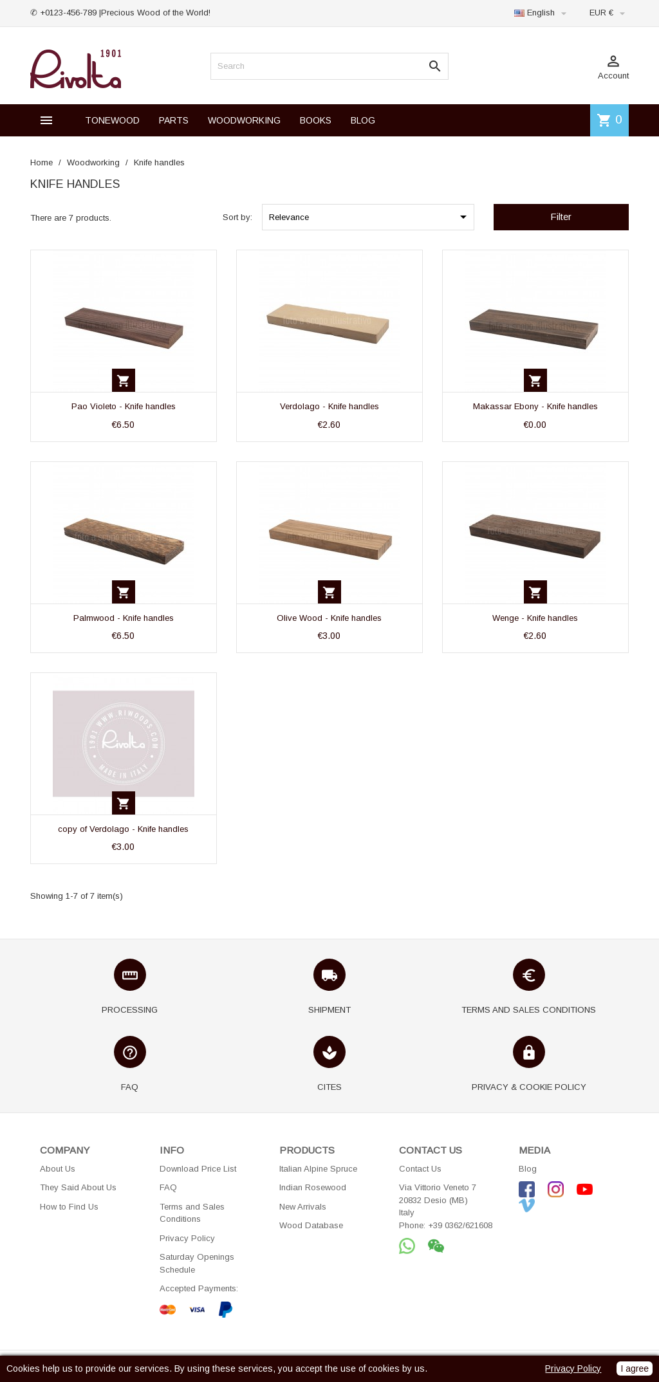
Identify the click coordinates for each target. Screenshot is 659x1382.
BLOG (363, 120)
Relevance (370, 217)
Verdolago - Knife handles (329, 406)
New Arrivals (302, 1207)
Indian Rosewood (312, 1187)
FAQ (168, 1187)
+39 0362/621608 (460, 1225)
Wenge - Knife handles (535, 618)
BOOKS (315, 120)
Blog (528, 1169)
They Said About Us (78, 1187)
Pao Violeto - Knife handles (123, 406)
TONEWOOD (112, 120)
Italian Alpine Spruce (318, 1169)
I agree (634, 1368)
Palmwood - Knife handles (123, 618)
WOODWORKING (244, 120)
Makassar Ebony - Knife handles (535, 406)
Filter (560, 216)
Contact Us (420, 1169)
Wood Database (311, 1225)
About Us (57, 1169)
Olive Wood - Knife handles (329, 618)
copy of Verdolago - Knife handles (123, 829)
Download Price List (198, 1169)
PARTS (174, 120)
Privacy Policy (187, 1238)
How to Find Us (69, 1207)
